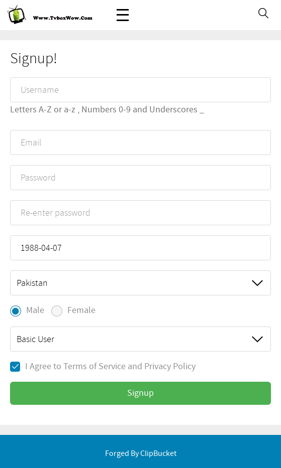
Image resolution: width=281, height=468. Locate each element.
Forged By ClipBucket (140, 453)
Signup (140, 393)
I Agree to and (103, 367)
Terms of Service (94, 367)
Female (73, 311)
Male (27, 311)
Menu (123, 10)
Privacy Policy (170, 367)
